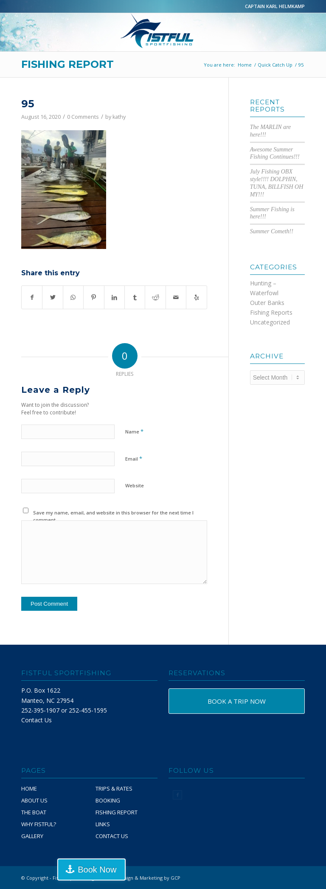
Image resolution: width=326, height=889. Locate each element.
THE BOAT (33, 812)
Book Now (97, 869)
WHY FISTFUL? (38, 824)
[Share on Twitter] (52, 297)
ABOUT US (34, 800)
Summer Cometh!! (271, 231)
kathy (119, 116)
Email (133, 458)
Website (134, 485)
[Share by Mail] (176, 297)
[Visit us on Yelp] (196, 297)
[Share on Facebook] (32, 297)
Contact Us (36, 720)
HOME (29, 788)
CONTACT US (112, 836)
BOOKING (108, 800)
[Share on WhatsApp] (73, 297)
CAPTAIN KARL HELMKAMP (275, 6)
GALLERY (32, 836)
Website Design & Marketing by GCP (139, 878)
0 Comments (83, 116)
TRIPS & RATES (114, 788)
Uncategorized (270, 322)
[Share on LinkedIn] (114, 297)
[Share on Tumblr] (135, 297)
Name (134, 431)
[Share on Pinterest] (94, 297)
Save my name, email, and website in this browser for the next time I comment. (113, 516)
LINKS (103, 824)
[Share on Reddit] (155, 297)
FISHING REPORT (67, 64)
